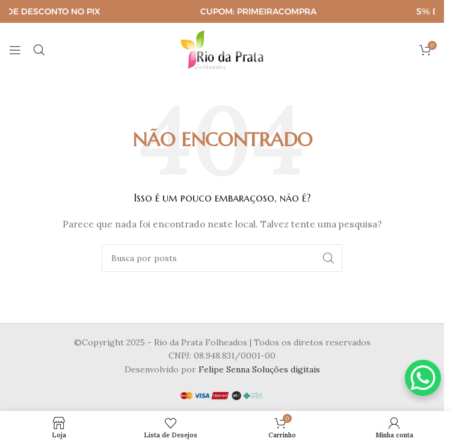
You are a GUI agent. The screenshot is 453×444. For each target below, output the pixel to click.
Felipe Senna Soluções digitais (259, 369)
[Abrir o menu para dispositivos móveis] (15, 50)
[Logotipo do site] (221, 49)
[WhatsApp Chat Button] (423, 378)
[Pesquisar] (39, 50)
